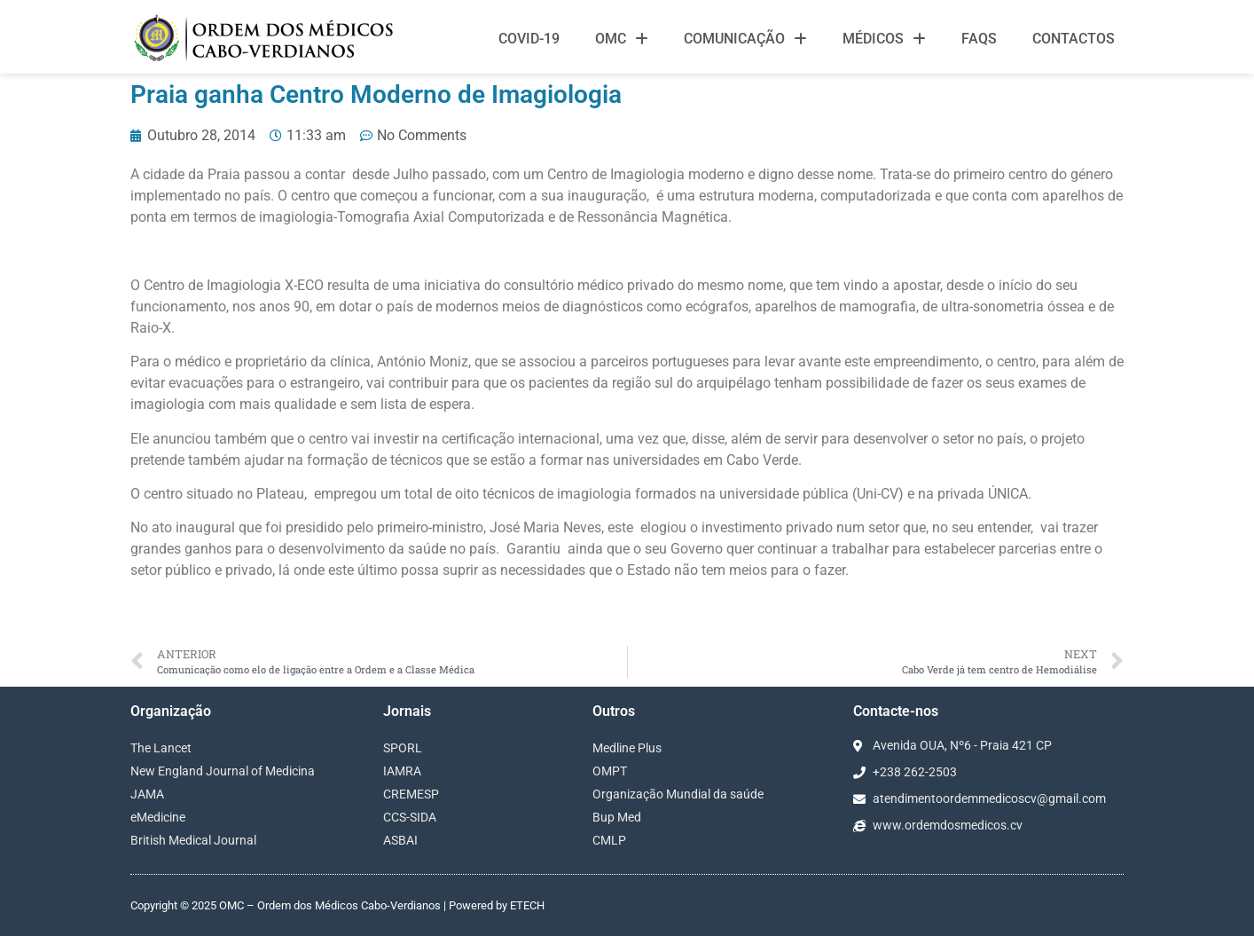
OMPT (609, 771)
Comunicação (745, 39)
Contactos (1073, 38)
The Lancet (161, 748)
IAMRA (402, 771)
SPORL (402, 748)
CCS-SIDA (409, 817)
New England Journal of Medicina (222, 771)
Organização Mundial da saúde (678, 794)
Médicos (884, 39)
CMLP (609, 840)
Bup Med (616, 817)
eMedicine (157, 817)
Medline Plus (627, 748)
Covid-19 (529, 38)
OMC (621, 39)
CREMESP (411, 794)
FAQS (979, 38)
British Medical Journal (193, 840)
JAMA (147, 794)
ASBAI (400, 840)
